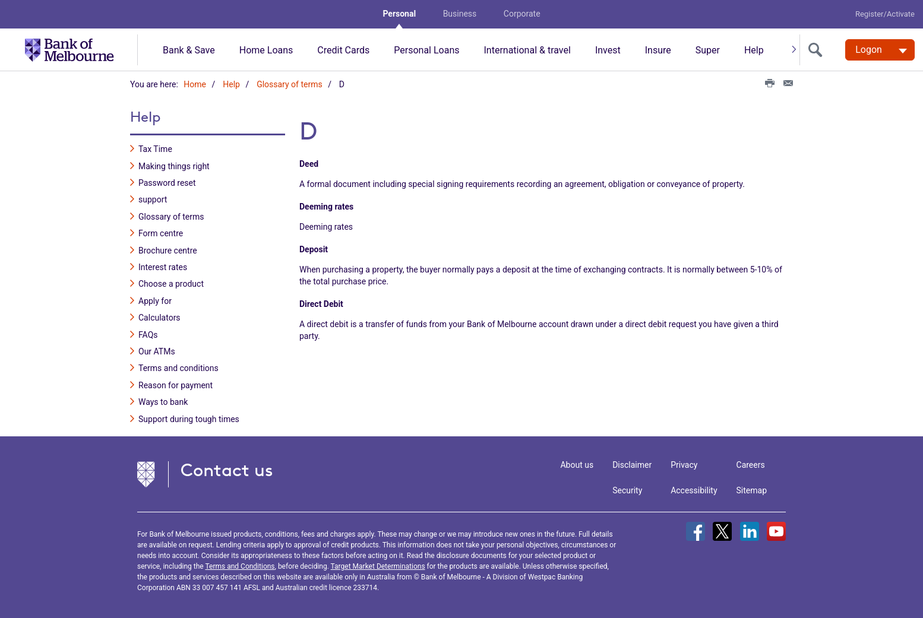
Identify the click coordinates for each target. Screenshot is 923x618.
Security (627, 490)
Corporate (522, 13)
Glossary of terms (290, 84)
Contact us (227, 469)
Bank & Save (189, 50)
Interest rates (162, 267)
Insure (658, 50)
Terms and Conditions (239, 566)
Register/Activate (885, 13)
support (152, 199)
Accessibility (694, 490)
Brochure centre (167, 250)
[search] (817, 49)
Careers (750, 465)
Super (708, 50)
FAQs (148, 334)
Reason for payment (175, 385)
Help (754, 50)
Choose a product (171, 284)
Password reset (167, 183)
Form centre (160, 233)
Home (195, 84)
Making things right (174, 166)
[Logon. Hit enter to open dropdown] (880, 50)
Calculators (159, 317)
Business (460, 13)
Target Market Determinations (378, 566)
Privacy (684, 465)
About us (576, 465)
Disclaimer (632, 465)
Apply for (155, 301)
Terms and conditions (178, 368)
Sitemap (751, 490)
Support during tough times (188, 418)
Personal (399, 13)
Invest (608, 50)
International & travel (526, 50)
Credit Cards (343, 50)
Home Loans (266, 50)
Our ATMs (156, 351)
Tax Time (155, 149)
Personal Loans (426, 50)
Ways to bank (163, 402)
